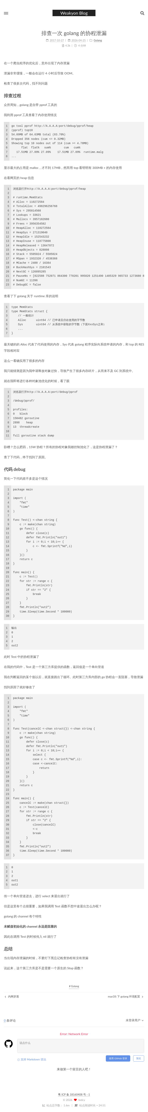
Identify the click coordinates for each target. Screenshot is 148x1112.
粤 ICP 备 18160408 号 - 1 (74, 1094)
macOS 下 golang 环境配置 (125, 996)
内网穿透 (12, 996)
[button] (6, 13)
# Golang (74, 986)
